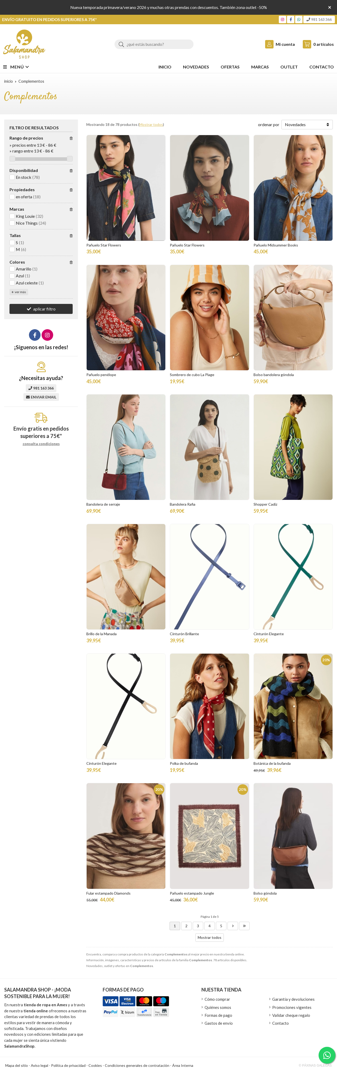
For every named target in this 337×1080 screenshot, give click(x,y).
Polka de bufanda (184, 763)
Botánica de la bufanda (272, 763)
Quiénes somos (218, 1007)
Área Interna (182, 1065)
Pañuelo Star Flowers (103, 245)
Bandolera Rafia (182, 504)
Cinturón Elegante (269, 634)
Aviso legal (39, 1065)
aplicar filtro (44, 308)
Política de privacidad (68, 1065)
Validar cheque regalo (291, 1015)
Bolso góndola (265, 893)
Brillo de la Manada (101, 634)
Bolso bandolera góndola (274, 374)
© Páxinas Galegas (315, 1065)
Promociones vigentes (291, 1007)
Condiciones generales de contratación (137, 1065)
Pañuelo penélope (101, 374)
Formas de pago (218, 1015)
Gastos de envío (219, 1023)
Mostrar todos (151, 124)
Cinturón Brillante (184, 634)
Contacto (280, 1023)
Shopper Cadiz (265, 504)
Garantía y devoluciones (293, 999)
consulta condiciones (41, 444)
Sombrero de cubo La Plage (192, 374)
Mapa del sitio (16, 1065)
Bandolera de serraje (103, 504)
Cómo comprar (217, 999)
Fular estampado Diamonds (108, 893)
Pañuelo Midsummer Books (276, 245)
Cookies (95, 1065)
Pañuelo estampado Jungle (192, 893)
